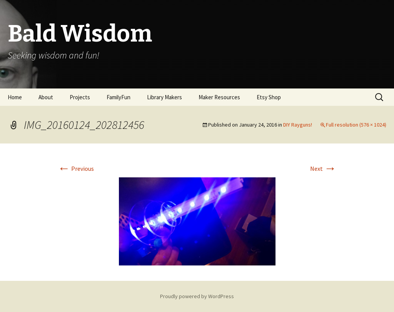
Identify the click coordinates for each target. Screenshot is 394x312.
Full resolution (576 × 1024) (356, 124)
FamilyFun (118, 97)
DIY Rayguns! (297, 124)
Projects (80, 97)
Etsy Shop (269, 97)
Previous (76, 168)
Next (323, 168)
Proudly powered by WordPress (197, 296)
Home (15, 97)
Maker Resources (219, 97)
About (45, 97)
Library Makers (164, 97)
